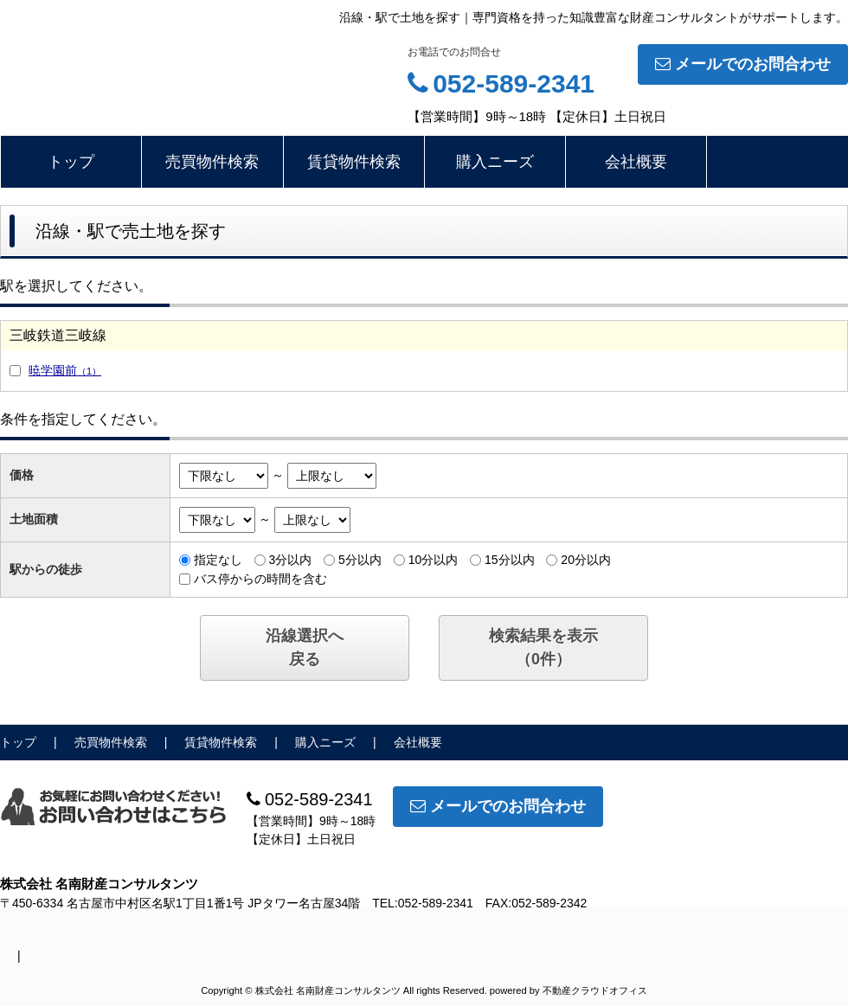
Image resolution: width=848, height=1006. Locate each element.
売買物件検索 (212, 161)
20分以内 (586, 560)
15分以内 (510, 560)
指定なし (218, 560)
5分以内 (360, 560)
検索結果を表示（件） (543, 647)
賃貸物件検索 (354, 161)
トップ (71, 161)
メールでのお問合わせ (743, 64)
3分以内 (290, 560)
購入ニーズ (495, 161)
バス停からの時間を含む (260, 579)
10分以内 (433, 560)
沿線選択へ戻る (305, 647)
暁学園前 (65, 370)
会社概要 (636, 161)
